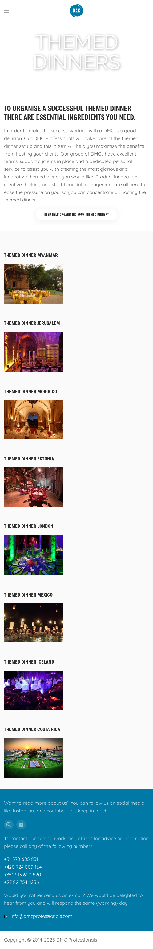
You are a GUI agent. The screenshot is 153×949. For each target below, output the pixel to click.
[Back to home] (76, 10)
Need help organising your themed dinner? (76, 214)
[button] (6, 10)
